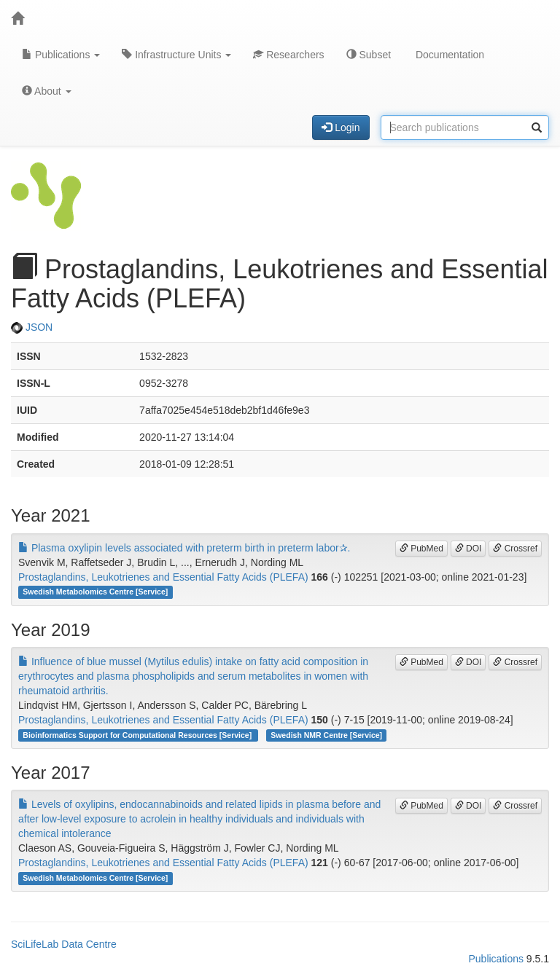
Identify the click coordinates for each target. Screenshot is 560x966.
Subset (368, 54)
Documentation (448, 54)
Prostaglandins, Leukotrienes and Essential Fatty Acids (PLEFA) (163, 577)
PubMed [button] (421, 548)
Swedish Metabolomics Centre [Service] (95, 592)
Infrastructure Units (176, 54)
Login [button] (340, 127)
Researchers (288, 54)
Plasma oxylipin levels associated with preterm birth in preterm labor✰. (184, 548)
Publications (61, 54)
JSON (31, 327)
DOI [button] (468, 548)
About (46, 91)
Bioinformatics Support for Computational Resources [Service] (138, 735)
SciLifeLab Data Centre (64, 944)
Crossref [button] (515, 548)
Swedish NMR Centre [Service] (326, 735)
